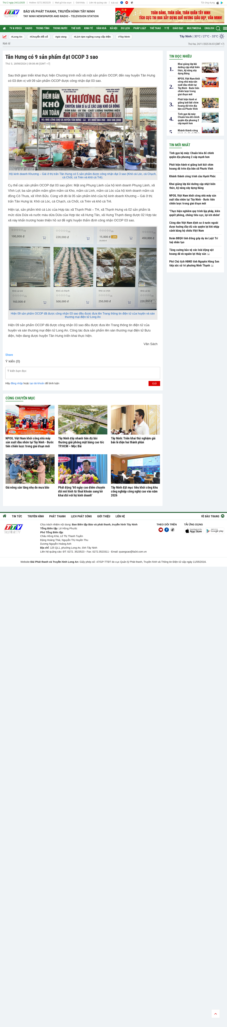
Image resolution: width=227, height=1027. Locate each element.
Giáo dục (178, 28)
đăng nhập (17, 383)
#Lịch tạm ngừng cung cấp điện (92, 36)
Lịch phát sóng (81, 516)
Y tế (166, 28)
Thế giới (76, 28)
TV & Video (15, 28)
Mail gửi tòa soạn (63, 2)
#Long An (16, 36)
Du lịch (125, 28)
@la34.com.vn (138, 551)
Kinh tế (88, 28)
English (209, 28)
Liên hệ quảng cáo (98, 2)
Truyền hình (35, 516)
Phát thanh (57, 516)
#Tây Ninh (124, 36)
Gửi (154, 383)
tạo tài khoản (37, 383)
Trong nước (60, 28)
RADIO (28, 28)
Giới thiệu (80, 2)
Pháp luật (139, 28)
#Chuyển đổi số (39, 36)
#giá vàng (61, 36)
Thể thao (155, 28)
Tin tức (17, 516)
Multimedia (194, 28)
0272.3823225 (44, 2)
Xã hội (113, 28)
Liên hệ (120, 516)
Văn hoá (101, 28)
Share (9, 354)
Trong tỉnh (42, 28)
